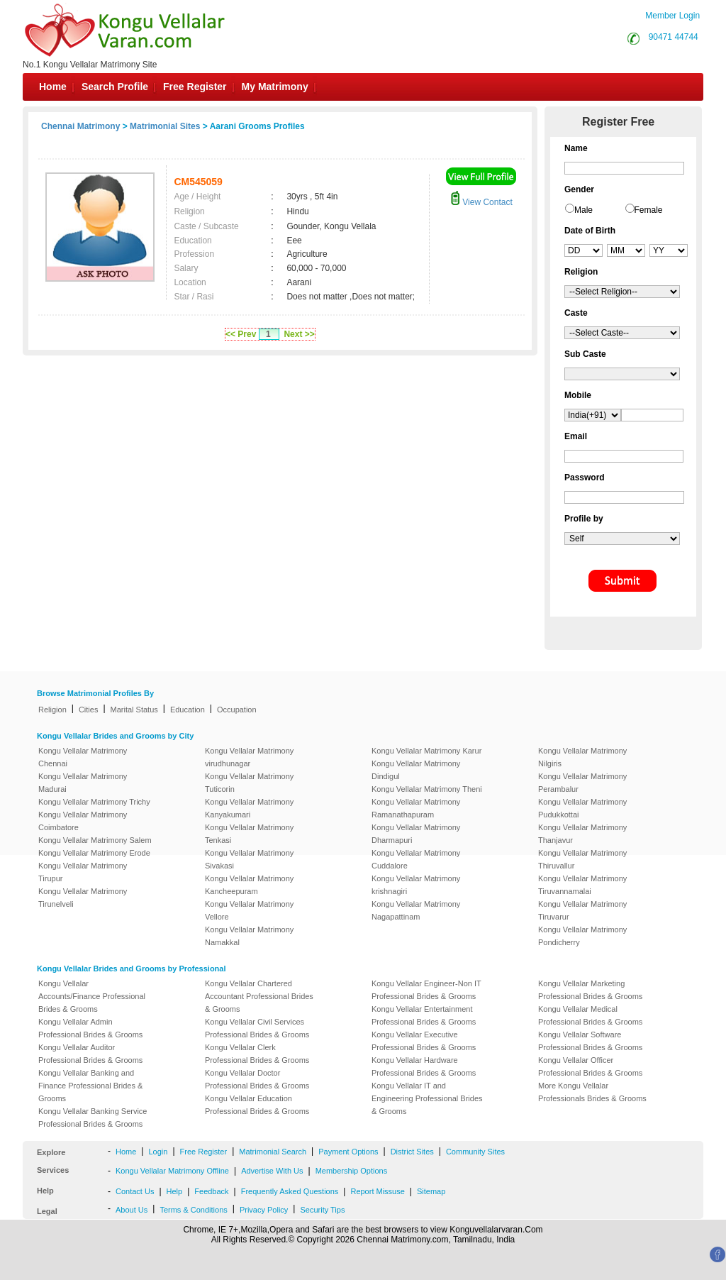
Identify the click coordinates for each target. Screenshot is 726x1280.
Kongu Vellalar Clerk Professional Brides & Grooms (257, 1053)
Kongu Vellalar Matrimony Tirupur (82, 872)
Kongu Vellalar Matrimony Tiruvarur (582, 910)
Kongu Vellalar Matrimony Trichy (94, 802)
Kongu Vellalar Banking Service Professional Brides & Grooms (92, 1117)
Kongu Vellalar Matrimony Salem (95, 840)
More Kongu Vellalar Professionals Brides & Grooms (592, 1092)
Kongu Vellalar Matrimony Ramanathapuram (416, 808)
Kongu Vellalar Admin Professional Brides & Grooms (90, 1028)
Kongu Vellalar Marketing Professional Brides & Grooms (590, 989)
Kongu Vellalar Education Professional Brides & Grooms (257, 1104)
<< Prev (240, 334)
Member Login (672, 16)
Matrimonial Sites (165, 126)
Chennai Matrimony (80, 126)
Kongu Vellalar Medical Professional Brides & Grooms (590, 1015)
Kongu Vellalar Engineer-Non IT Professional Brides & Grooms (426, 989)
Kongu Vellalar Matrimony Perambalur (582, 782)
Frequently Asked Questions (290, 1191)
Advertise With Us (272, 1170)
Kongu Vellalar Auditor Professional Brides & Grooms (90, 1053)
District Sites (412, 1151)
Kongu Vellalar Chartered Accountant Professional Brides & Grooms (259, 996)
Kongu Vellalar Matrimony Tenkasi (249, 833)
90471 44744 (673, 37)
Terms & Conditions (193, 1209)
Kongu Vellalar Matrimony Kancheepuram (249, 884)
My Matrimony (275, 86)
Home (53, 86)
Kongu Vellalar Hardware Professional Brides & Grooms (424, 1066)
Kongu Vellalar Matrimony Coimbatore (82, 821)
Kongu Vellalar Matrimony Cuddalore (416, 859)
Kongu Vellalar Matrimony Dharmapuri (416, 833)
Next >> (299, 334)
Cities (89, 709)
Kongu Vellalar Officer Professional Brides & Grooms (590, 1066)
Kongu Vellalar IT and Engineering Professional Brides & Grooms (427, 1098)
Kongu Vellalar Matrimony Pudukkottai (582, 808)
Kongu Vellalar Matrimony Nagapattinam (416, 910)
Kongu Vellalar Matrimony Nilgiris (582, 757)
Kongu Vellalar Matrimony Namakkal (249, 936)
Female (649, 210)
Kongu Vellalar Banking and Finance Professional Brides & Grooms (90, 1086)
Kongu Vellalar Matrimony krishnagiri (416, 884)
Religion (52, 709)
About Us (131, 1209)
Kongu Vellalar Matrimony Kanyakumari (249, 808)
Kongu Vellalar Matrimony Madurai (82, 782)
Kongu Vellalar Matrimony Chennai (82, 757)
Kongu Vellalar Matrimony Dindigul (416, 769)
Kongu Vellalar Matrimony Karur (426, 750)
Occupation (237, 709)
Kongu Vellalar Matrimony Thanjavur (582, 833)
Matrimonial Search (272, 1151)
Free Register (194, 86)
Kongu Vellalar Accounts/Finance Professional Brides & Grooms (91, 996)
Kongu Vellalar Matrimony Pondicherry (582, 936)
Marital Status (134, 709)
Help (175, 1191)
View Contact (481, 202)
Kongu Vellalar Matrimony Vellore (249, 910)
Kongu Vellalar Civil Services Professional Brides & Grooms (257, 1028)
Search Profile (115, 86)
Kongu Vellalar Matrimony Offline (172, 1170)
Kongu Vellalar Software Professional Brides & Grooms (590, 1041)
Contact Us (135, 1191)
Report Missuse (377, 1191)
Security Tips (322, 1209)
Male (583, 210)
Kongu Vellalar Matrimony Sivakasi (249, 859)
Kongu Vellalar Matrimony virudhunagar (249, 757)
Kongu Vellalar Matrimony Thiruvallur (582, 859)
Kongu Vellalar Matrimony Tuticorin (249, 782)
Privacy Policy (264, 1209)
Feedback (211, 1191)
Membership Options (351, 1170)
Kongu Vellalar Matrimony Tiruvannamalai (582, 884)
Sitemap (431, 1191)
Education (187, 709)
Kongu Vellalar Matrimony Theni (427, 789)
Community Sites (475, 1151)
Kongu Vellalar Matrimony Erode (94, 853)
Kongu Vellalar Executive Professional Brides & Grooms (424, 1041)
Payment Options (348, 1151)
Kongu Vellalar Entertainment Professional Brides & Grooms (424, 1015)
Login (157, 1151)
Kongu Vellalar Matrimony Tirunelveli (82, 897)
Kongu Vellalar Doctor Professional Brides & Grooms (257, 1079)
